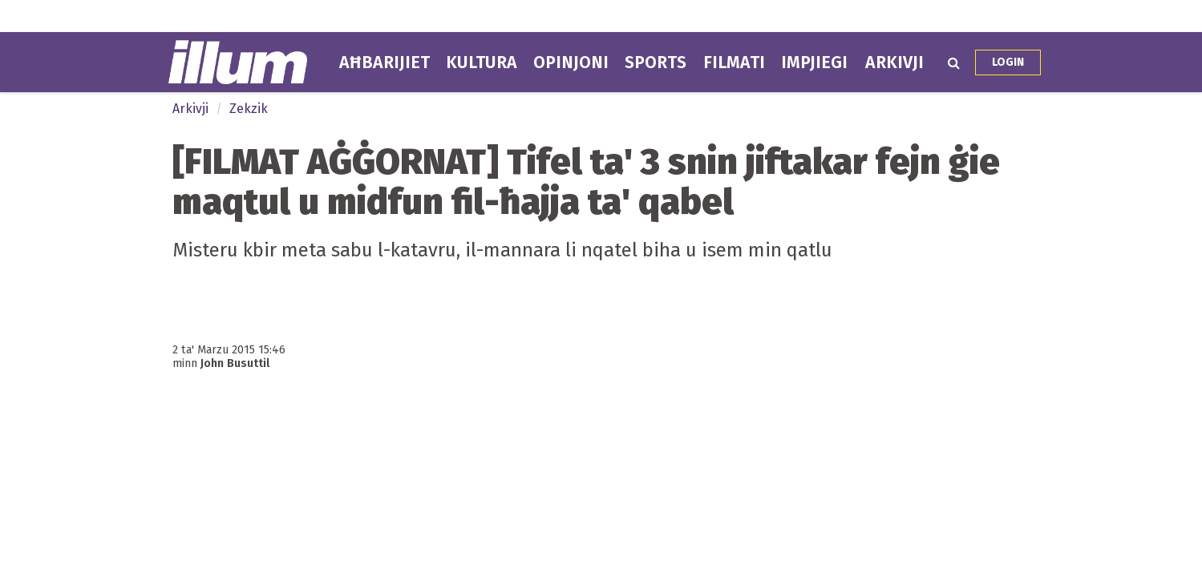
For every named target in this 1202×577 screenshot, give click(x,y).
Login (1008, 62)
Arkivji (894, 62)
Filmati (734, 62)
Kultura (481, 62)
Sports (655, 62)
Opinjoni (571, 62)
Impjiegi (814, 62)
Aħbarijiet (384, 62)
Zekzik (248, 108)
